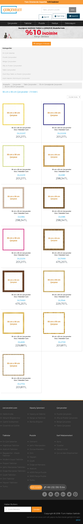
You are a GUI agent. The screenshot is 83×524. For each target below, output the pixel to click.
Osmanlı (33, 442)
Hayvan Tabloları (10, 483)
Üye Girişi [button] (59, 16)
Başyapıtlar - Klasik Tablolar (11, 454)
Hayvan (33, 457)
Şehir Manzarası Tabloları (14, 467)
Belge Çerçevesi (64, 422)
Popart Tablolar (10, 463)
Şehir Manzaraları (37, 445)
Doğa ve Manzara (37, 465)
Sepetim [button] (73, 16)
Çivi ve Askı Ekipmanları (67, 453)
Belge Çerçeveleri (9, 61)
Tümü (5, 486)
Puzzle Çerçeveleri (9, 57)
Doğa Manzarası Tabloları (14, 471)
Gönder (37, 509)
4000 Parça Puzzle (38, 472)
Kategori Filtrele (41, 44)
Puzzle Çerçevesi (64, 414)
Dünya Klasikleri (37, 449)
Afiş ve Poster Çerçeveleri (12, 66)
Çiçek (32, 461)
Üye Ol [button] (45, 17)
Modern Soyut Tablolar (13, 459)
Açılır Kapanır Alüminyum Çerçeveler (16, 78)
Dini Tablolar (8, 479)
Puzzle (42, 23)
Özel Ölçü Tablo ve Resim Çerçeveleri (17, 74)
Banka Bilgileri (36, 422)
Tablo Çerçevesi (64, 426)
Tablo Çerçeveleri (9, 70)
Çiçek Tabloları (9, 475)
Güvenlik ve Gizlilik (11, 426)
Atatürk (33, 469)
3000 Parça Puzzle (38, 476)
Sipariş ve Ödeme (37, 414)
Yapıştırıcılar (62, 449)
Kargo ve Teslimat (37, 418)
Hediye (55, 23)
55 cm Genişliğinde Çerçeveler (50, 84)
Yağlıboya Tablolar (11, 445)
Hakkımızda (8, 414)
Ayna (59, 442)
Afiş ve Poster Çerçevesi (67, 418)
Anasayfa (6, 84)
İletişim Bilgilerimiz (11, 418)
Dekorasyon (70, 23)
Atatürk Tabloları (10, 449)
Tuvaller (60, 445)
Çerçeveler (12, 23)
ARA (72, 10)
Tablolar (28, 23)
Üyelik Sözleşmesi (10, 422)
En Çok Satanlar (9, 53)
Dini (32, 453)
